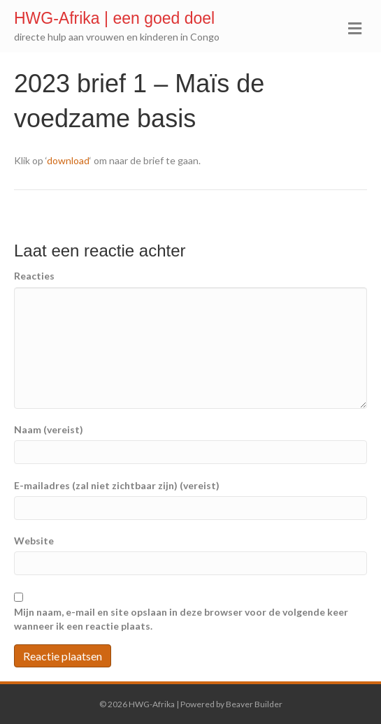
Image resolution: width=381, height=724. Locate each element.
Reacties (34, 276)
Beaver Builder (254, 704)
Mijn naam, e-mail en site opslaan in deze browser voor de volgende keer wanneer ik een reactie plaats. (181, 619)
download (68, 160)
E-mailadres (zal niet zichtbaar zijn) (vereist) (117, 485)
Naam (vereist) (48, 429)
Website (34, 540)
